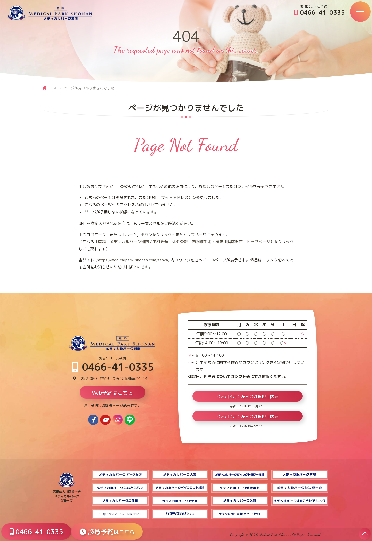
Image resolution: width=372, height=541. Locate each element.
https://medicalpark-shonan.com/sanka (132, 260)
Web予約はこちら (112, 392)
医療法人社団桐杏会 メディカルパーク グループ (67, 494)
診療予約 (107, 531)
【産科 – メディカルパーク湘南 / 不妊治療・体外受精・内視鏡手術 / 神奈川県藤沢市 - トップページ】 (184, 241)
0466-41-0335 (319, 12)
